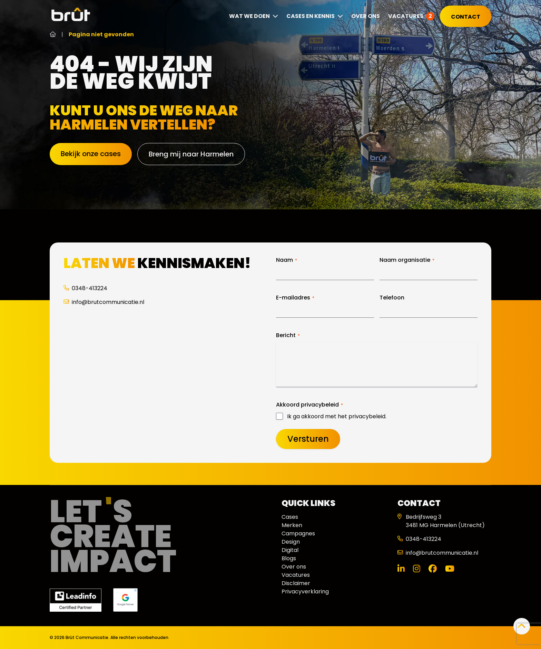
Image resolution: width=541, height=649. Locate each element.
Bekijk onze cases (91, 154)
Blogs (289, 558)
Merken (292, 525)
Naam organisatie (407, 260)
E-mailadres (295, 298)
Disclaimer (296, 583)
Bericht (288, 335)
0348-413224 (85, 288)
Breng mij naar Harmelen (191, 154)
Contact (465, 17)
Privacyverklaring (305, 591)
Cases (290, 517)
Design (291, 542)
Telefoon (392, 298)
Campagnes (298, 533)
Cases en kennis (314, 16)
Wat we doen (253, 16)
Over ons (365, 16)
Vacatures (405, 16)
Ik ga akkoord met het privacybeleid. (336, 416)
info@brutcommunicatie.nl (103, 302)
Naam (286, 260)
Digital (290, 550)
